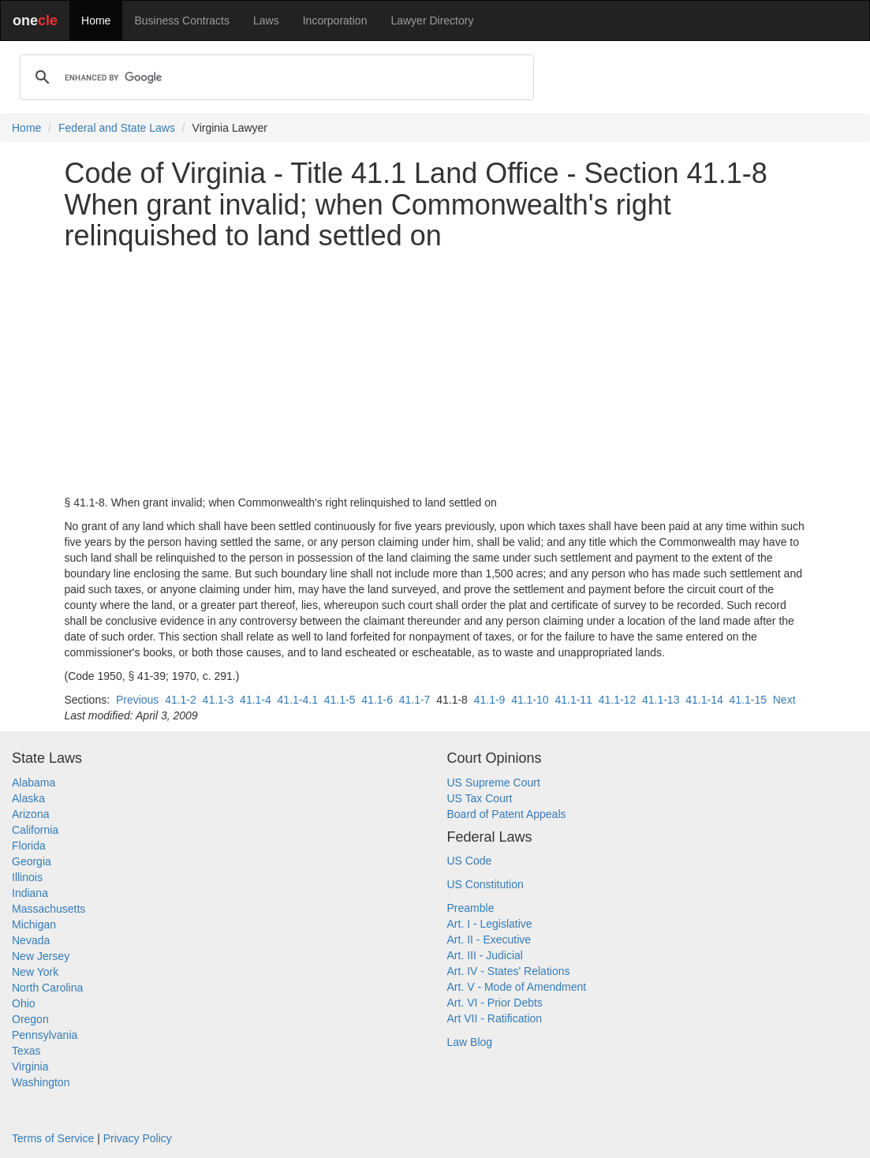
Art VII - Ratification (495, 1018)
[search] (274, 77)
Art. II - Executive (489, 939)
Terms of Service (53, 1138)
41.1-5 (340, 699)
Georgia (31, 861)
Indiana (30, 893)
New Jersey (40, 956)
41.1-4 (255, 699)
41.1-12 (617, 699)
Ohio (23, 1003)
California (35, 830)
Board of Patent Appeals (506, 814)
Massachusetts (48, 908)
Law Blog (470, 1042)
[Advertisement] (435, 373)
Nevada (31, 940)
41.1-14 (704, 699)
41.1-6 (377, 699)
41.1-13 (660, 699)
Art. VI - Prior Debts (495, 1002)
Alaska (28, 798)
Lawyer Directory (431, 20)
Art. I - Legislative (489, 923)
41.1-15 (747, 699)
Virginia (30, 1066)
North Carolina (47, 987)
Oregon (30, 1019)
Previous (137, 699)
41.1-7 (415, 699)
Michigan (34, 924)
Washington (40, 1082)
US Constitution (485, 884)
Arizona (30, 814)
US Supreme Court (493, 782)
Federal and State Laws (116, 127)
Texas (26, 1050)
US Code (469, 860)
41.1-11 (573, 699)
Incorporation (335, 20)
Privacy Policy (137, 1138)
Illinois (27, 877)
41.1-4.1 (298, 699)
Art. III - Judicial (485, 955)
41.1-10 (529, 699)
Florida (29, 845)
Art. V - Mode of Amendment (517, 987)
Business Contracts (182, 20)
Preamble (471, 908)
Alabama (33, 782)
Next (784, 699)
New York (35, 972)
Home (95, 20)
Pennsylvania (44, 1035)
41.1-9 (490, 699)
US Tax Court (480, 798)
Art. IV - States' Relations (508, 971)
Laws (266, 20)
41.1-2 (180, 699)
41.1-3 (218, 699)
